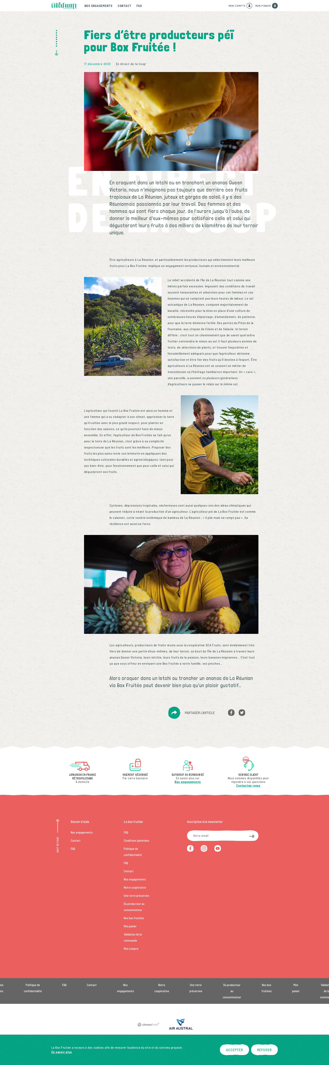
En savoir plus (61, 1052)
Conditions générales (136, 840)
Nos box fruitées (134, 918)
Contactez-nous (248, 785)
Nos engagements (98, 6)
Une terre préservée (136, 895)
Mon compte (131, 948)
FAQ (139, 6)
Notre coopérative (135, 887)
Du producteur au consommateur (232, 991)
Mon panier (130, 926)
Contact (124, 6)
